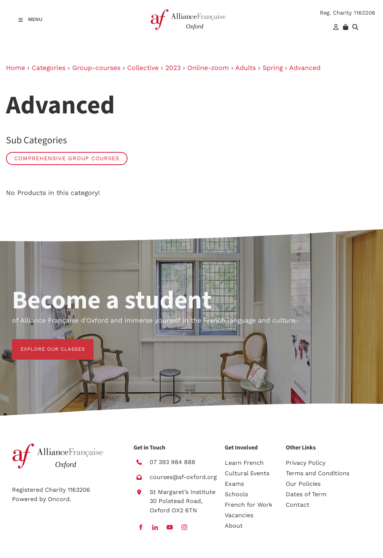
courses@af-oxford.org (183, 477)
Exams (234, 483)
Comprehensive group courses (66, 158)
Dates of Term (306, 494)
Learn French (244, 462)
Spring (273, 67)
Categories (48, 67)
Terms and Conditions (317, 473)
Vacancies (239, 515)
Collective (143, 67)
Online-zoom (208, 67)
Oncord (59, 499)
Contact (297, 504)
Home (15, 67)
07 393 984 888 (172, 462)
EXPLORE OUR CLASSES (44, 343)
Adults (245, 67)
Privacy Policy (305, 462)
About (234, 525)
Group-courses (96, 67)
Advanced (305, 67)
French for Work (248, 504)
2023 (173, 67)
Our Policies (303, 483)
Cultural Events (247, 473)
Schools (236, 494)
